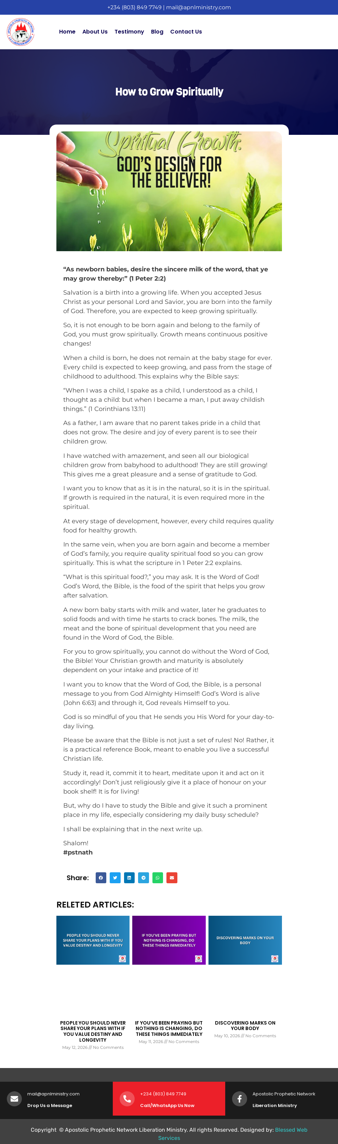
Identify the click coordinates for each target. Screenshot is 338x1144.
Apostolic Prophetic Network (284, 1094)
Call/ (146, 1105)
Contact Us (186, 32)
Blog (157, 32)
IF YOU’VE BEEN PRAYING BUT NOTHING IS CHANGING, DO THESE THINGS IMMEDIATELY (169, 1028)
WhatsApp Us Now (173, 1105)
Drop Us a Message (49, 1105)
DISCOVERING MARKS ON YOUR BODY (245, 1025)
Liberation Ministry (275, 1105)
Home (67, 32)
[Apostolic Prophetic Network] (239, 1098)
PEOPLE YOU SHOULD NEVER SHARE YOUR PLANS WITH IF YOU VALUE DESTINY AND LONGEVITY (93, 1031)
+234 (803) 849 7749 (134, 7)
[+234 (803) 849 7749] (127, 1098)
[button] (101, 877)
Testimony (129, 32)
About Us (95, 32)
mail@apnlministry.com (198, 7)
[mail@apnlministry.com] (14, 1098)
